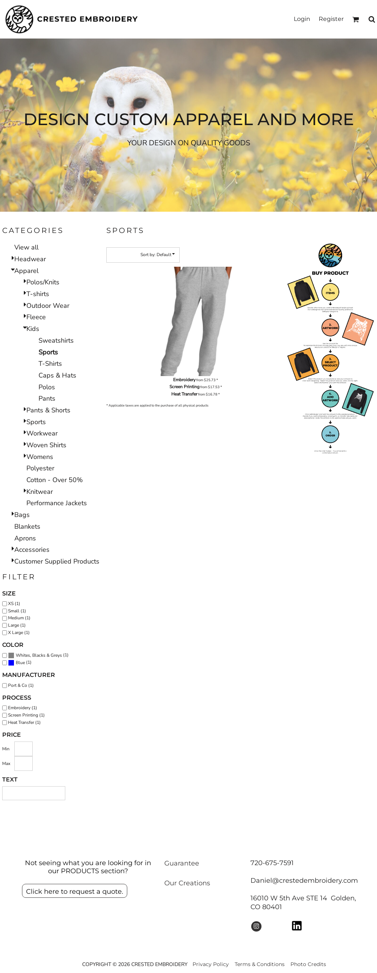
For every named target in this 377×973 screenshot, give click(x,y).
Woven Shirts (46, 445)
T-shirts (37, 293)
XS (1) (14, 603)
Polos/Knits (42, 282)
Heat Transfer (184, 394)
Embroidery (184, 380)
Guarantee (181, 863)
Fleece (36, 317)
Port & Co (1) (21, 685)
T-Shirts (50, 363)
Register (331, 18)
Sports (36, 422)
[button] (355, 19)
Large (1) (17, 625)
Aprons (25, 538)
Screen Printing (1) (26, 715)
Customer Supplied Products (56, 561)
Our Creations (187, 883)
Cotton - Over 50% (54, 479)
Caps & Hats (57, 375)
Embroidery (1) (22, 708)
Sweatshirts (56, 340)
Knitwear (39, 491)
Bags (22, 514)
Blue (20, 663)
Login (302, 18)
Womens (39, 456)
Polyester (40, 468)
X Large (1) (19, 632)
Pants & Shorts (48, 410)
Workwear (42, 433)
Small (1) (17, 611)
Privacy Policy (211, 964)
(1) (38, 655)
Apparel (26, 270)
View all (26, 247)
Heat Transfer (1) (24, 722)
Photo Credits (308, 964)
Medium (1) (19, 618)
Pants (47, 398)
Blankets (27, 526)
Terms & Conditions (260, 964)
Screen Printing (184, 387)
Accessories (32, 549)
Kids (32, 328)
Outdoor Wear (47, 305)
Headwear (30, 259)
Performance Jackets (56, 503)
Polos (47, 387)
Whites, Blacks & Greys (39, 655)
